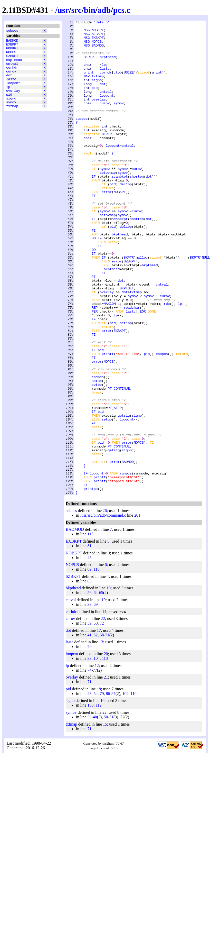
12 (97, 760)
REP (95, 365)
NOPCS (11, 55)
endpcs (162, 420)
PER (95, 370)
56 (89, 687)
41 (89, 730)
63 (89, 676)
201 (137, 610)
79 (102, 788)
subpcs (12, 31)
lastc (11, 88)
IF (94, 208)
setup (97, 453)
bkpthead (14, 65)
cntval (12, 69)
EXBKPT (12, 46)
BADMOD (12, 42)
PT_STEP (115, 485)
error (107, 226)
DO (94, 282)
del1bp (126, 217)
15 (105, 819)
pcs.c (121, 10)
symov (11, 116)
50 (95, 718)
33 (89, 699)
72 (102, 718)
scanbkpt (120, 208)
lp (8, 97)
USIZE (129, 83)
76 (89, 741)
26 (105, 605)
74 (89, 765)
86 (108, 788)
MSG (87, 32)
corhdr (12, 74)
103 (90, 800)
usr (63, 10)
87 (113, 788)
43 (89, 788)
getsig (124, 494)
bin (89, 10)
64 (95, 687)
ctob (118, 83)
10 (109, 683)
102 (125, 788)
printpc (91, 582)
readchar (132, 365)
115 (90, 629)
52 (95, 730)
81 (89, 640)
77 (95, 765)
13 (101, 737)
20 (106, 748)
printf (108, 420)
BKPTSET (127, 342)
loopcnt (13, 92)
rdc (167, 360)
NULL (206, 305)
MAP (87, 87)
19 (104, 694)
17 (99, 725)
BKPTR (89, 64)
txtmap (12, 120)
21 (106, 772)
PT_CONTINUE (119, 462)
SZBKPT (12, 60)
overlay (13, 102)
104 (96, 753)
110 (96, 664)
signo (11, 111)
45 (89, 652)
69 (95, 699)
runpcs (126, 564)
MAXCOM (110, 360)
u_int (89, 83)
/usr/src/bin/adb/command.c (103, 610)
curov (11, 79)
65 (101, 687)
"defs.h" (102, 23)
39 (89, 718)
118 (105, 753)
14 (104, 706)
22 (103, 713)
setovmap (108, 203)
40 (95, 812)
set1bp (126, 383)
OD (94, 296)
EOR (143, 370)
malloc (142, 305)
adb (104, 10)
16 (102, 795)
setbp (97, 457)
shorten (137, 208)
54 (95, 788)
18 (99, 784)
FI (94, 231)
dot (9, 83)
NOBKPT (12, 51)
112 (98, 800)
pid (9, 106)
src (76, 10)
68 (102, 730)
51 (111, 812)
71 (107, 730)
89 (89, 664)
